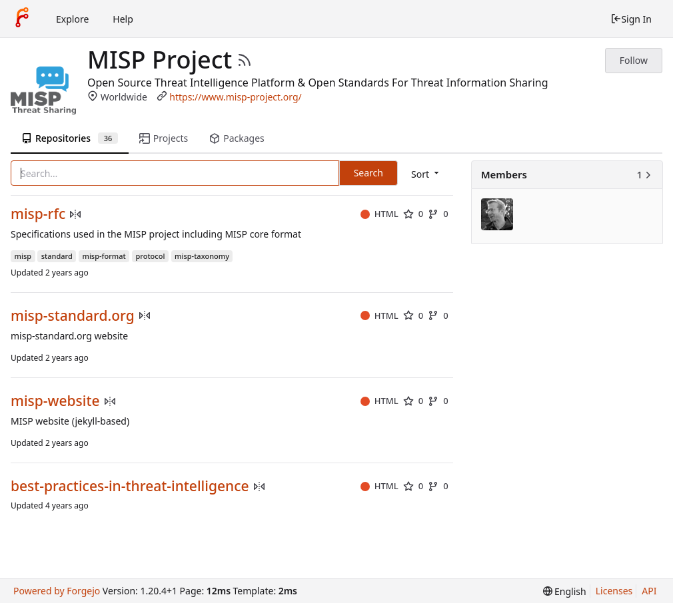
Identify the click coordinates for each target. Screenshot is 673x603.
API (649, 590)
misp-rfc (38, 214)
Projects (163, 138)
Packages (236, 138)
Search (368, 172)
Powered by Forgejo (56, 590)
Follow (634, 60)
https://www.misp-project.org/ (235, 97)
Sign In (631, 19)
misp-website (55, 401)
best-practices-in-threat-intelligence (130, 486)
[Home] (22, 18)
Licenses (614, 590)
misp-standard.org (73, 316)
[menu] (426, 174)
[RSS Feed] (245, 60)
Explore (72, 19)
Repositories (69, 138)
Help (123, 19)
